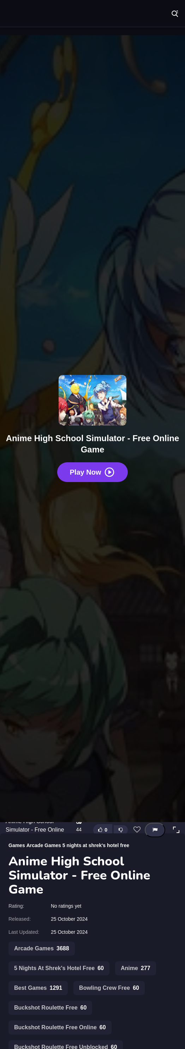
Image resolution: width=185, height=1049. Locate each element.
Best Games (38, 988)
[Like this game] (102, 830)
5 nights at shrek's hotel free (95, 845)
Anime (135, 968)
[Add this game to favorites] (137, 830)
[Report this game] (155, 830)
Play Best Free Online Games (28, 14)
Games (16, 845)
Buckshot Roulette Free (50, 1008)
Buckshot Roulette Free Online (60, 1027)
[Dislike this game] (121, 829)
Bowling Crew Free (109, 988)
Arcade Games (43, 845)
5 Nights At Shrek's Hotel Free (59, 968)
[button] (176, 830)
